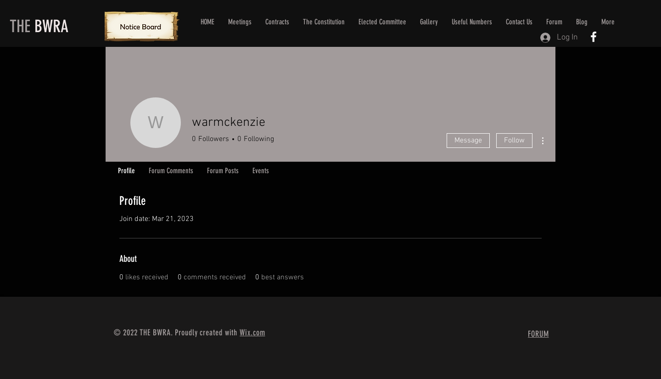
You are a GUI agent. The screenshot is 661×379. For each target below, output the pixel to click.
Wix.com (252, 333)
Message (468, 140)
